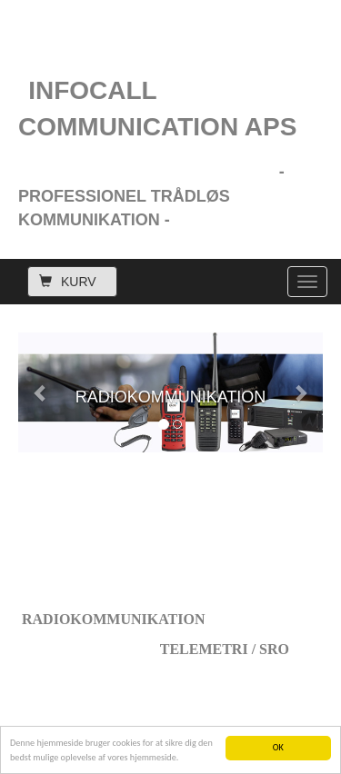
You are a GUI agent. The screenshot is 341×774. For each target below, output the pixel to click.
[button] (41, 392)
